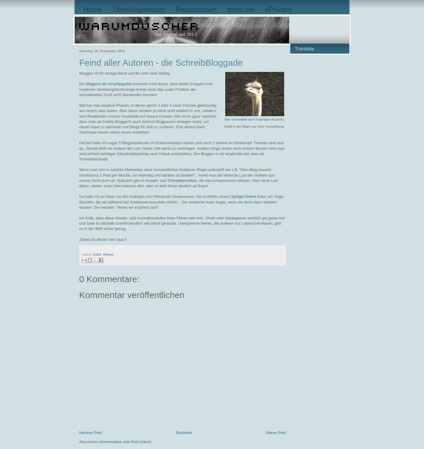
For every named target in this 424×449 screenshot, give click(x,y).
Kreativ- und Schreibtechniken (171, 180)
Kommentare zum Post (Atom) (125, 442)
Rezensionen (196, 10)
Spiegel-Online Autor (248, 196)
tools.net (241, 10)
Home (92, 10)
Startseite (184, 432)
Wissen (108, 254)
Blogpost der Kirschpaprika (108, 84)
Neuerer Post (90, 432)
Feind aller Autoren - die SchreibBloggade (161, 63)
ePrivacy (278, 10)
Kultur (97, 254)
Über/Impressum (139, 10)
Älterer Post (276, 432)
